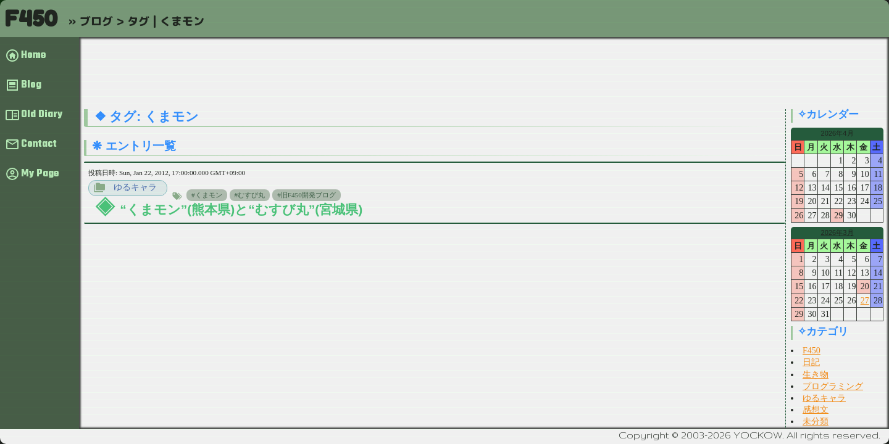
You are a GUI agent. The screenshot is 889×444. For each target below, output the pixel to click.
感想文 (815, 409)
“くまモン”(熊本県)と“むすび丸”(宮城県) (241, 209)
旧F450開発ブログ (308, 195)
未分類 (815, 421)
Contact (39, 144)
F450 (31, 18)
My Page (40, 174)
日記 (811, 362)
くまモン (208, 195)
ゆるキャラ (135, 187)
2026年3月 (836, 232)
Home (33, 55)
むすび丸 (251, 195)
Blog (31, 85)
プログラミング (833, 386)
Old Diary (41, 115)
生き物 (815, 374)
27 (865, 300)
